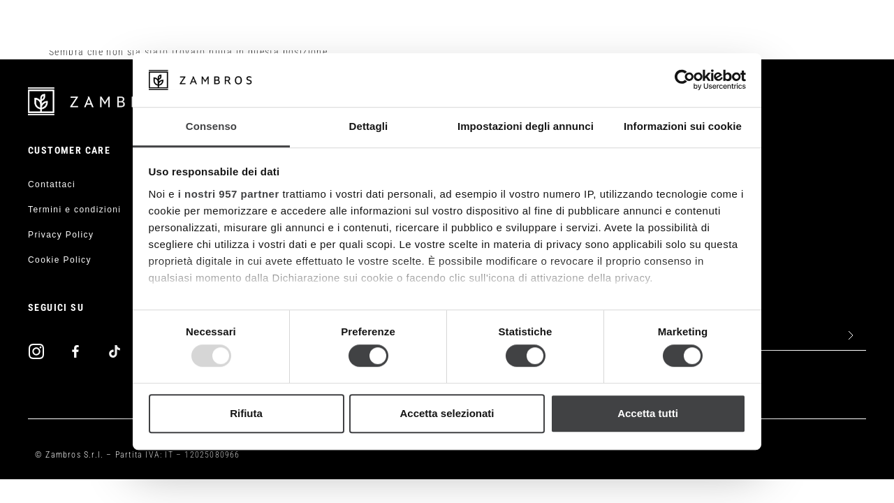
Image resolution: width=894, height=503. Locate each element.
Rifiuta (246, 413)
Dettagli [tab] (368, 126)
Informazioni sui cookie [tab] (683, 126)
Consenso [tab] (211, 126)
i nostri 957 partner (228, 194)
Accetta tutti (647, 413)
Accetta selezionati (447, 413)
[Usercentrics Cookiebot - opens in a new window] (685, 80)
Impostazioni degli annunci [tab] (525, 126)
